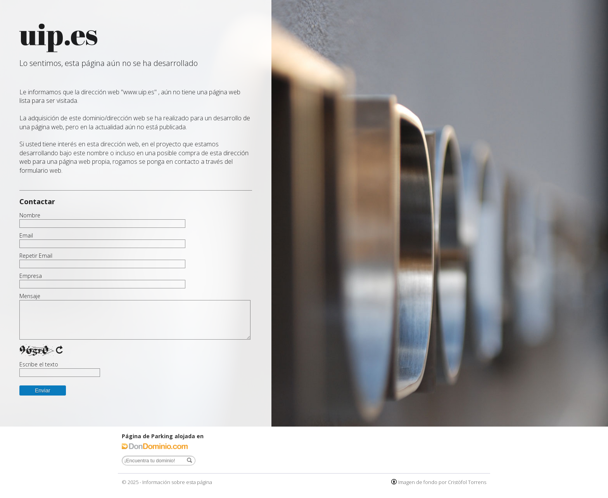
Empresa (30, 276)
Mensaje (29, 296)
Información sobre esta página (177, 482)
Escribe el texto (38, 364)
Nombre (29, 215)
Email (26, 236)
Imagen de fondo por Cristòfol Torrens (442, 482)
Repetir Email (35, 256)
